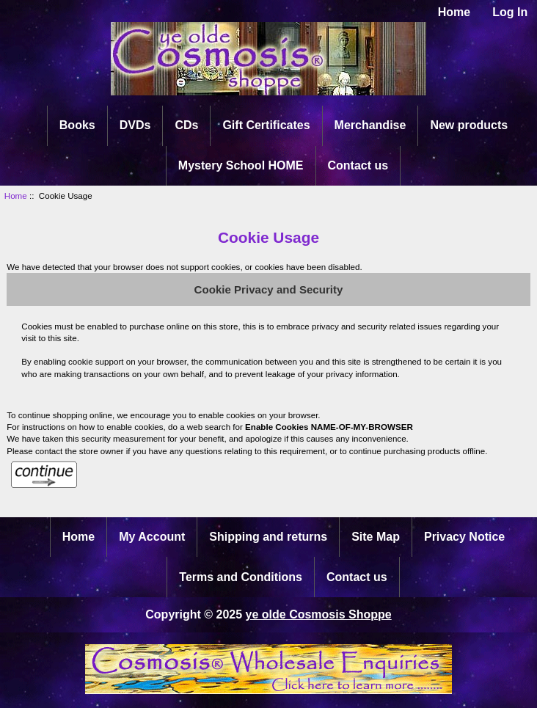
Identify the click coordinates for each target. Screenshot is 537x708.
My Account (152, 536)
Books (77, 125)
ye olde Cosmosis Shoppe (319, 614)
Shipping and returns (268, 536)
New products (469, 125)
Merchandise (370, 125)
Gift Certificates (266, 125)
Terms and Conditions (240, 577)
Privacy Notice (464, 536)
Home (454, 12)
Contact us (358, 165)
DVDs (135, 125)
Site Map (375, 536)
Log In (509, 12)
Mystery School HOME (241, 165)
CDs (186, 125)
